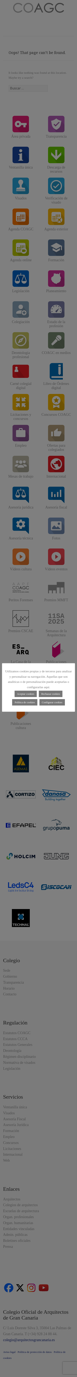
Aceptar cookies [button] (25, 693)
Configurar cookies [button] (52, 702)
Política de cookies (25, 702)
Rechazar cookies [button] (50, 693)
